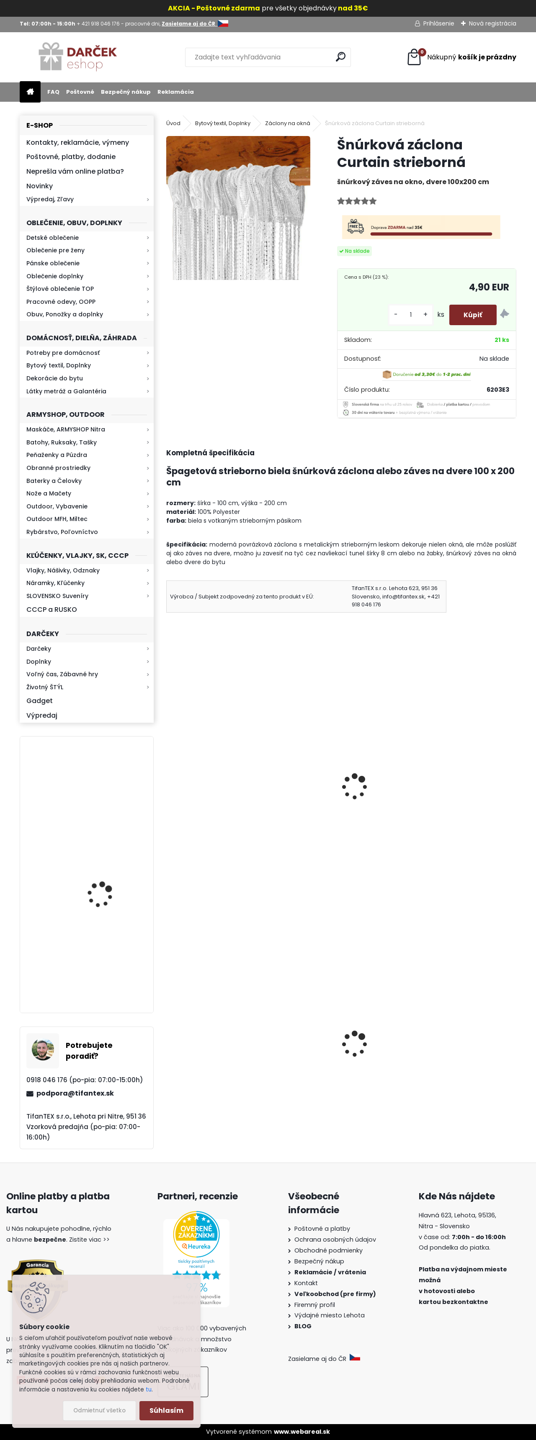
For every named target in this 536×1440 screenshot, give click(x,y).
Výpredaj (41, 715)
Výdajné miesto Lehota (329, 1315)
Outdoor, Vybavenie (57, 506)
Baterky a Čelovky (54, 481)
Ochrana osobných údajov (335, 1239)
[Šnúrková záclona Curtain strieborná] (238, 208)
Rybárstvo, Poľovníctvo (62, 532)
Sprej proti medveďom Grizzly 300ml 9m (457, 1064)
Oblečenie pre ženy (55, 250)
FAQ (53, 92)
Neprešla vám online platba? (75, 171)
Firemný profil (315, 1305)
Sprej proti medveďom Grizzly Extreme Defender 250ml (220, 1072)
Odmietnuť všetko (99, 1410)
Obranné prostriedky (58, 468)
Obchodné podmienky (328, 1250)
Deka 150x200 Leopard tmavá (339, 784)
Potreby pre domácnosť (63, 353)
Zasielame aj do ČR (324, 1359)
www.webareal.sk (302, 1431)
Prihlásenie (438, 23)
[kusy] (406, 315)
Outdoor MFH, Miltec (57, 519)
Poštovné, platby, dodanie (71, 157)
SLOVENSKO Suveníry (57, 596)
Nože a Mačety (48, 493)
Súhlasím (166, 1410)
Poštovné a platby (322, 1228)
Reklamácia (175, 92)
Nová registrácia (492, 23)
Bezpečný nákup (126, 92)
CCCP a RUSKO (51, 609)
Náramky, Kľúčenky (55, 583)
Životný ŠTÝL (44, 687)
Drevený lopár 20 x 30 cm (451, 784)
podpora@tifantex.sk (75, 1093)
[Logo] (77, 57)
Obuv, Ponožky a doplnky (64, 314)
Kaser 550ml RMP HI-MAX (112, 965)
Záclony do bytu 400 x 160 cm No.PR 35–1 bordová (221, 797)
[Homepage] (30, 92)
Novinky (39, 186)
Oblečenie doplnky (54, 276)
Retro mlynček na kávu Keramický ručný (109, 788)
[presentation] (170, 775)
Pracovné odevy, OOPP (60, 302)
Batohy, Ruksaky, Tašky (61, 442)
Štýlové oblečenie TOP (60, 289)
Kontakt (307, 1283)
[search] (340, 57)
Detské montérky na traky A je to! (340, 1064)
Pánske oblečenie (53, 263)
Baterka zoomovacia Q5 (110, 887)
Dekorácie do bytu (54, 378)
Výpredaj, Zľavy (50, 199)
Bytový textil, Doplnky (58, 365)
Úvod (173, 123)
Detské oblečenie (52, 238)
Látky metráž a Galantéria (66, 391)
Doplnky (38, 661)
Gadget (39, 701)
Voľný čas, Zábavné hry (62, 674)
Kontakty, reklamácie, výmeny (77, 142)
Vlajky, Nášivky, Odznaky (63, 570)
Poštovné (80, 92)
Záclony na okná (287, 123)
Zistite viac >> (89, 1239)
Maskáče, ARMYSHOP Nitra (65, 429)
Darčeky (38, 648)
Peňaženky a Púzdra (56, 455)
